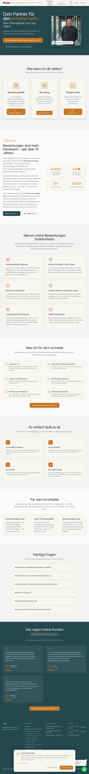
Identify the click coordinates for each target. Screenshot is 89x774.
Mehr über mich (11, 213)
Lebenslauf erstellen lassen (33, 733)
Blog (76, 3)
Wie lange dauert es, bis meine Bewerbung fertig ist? (44, 576)
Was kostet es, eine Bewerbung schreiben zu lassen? (44, 567)
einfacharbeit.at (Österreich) (54, 735)
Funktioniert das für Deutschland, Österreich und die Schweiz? (44, 584)
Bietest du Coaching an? (44, 592)
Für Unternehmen (62, 3)
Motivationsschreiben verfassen (34, 744)
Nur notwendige (52, 767)
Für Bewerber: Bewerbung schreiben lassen (22, 40)
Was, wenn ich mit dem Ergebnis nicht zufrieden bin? (44, 609)
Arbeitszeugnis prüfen (31, 737)
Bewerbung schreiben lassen (33, 729)
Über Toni (70, 3)
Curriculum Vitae (30, 742)
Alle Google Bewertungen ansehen (44, 708)
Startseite (40, 3)
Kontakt (82, 3)
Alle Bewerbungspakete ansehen (44, 405)
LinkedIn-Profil (30, 213)
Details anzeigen (22, 763)
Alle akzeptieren (66, 767)
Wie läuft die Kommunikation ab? (44, 601)
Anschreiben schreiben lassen (33, 735)
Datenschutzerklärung (27, 759)
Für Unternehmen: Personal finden (18, 47)
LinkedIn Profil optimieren (32, 740)
